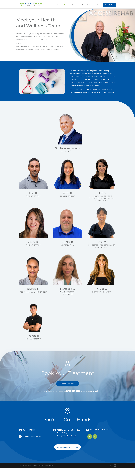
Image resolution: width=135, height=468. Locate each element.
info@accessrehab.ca (32, 437)
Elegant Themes (31, 465)
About (65, 5)
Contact (97, 5)
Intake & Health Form (99, 430)
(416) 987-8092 (29, 430)
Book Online (109, 5)
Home (59, 5)
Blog (83, 5)
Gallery (89, 5)
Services (75, 5)
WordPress (49, 465)
